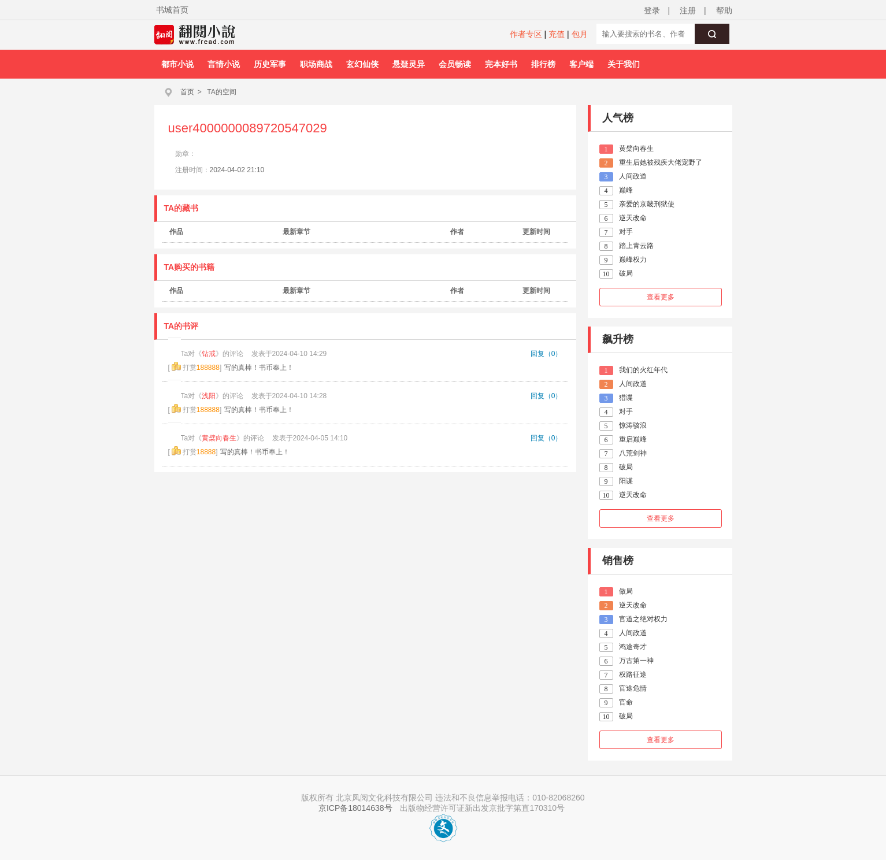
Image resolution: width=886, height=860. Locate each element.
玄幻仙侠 (362, 64)
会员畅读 (455, 64)
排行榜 (543, 64)
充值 (556, 34)
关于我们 (623, 64)
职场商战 (316, 64)
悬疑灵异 (408, 64)
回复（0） (546, 354)
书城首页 (172, 9)
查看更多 (660, 297)
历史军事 (270, 64)
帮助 (724, 10)
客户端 (581, 64)
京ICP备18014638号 (355, 808)
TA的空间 (221, 92)
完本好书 (501, 64)
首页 (187, 92)
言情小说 (223, 64)
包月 (580, 34)
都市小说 (177, 64)
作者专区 (526, 34)
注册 (688, 10)
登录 (652, 10)
